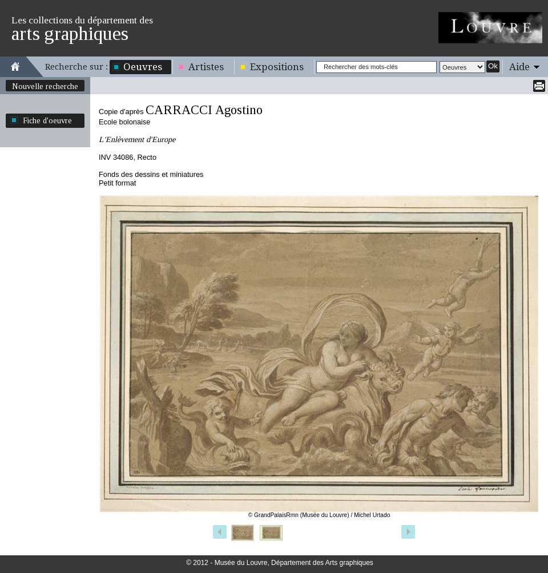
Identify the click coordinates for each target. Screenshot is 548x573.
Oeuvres (142, 66)
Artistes (206, 66)
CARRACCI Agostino (204, 110)
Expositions (277, 66)
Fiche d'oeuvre (47, 120)
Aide (519, 66)
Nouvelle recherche (45, 86)
